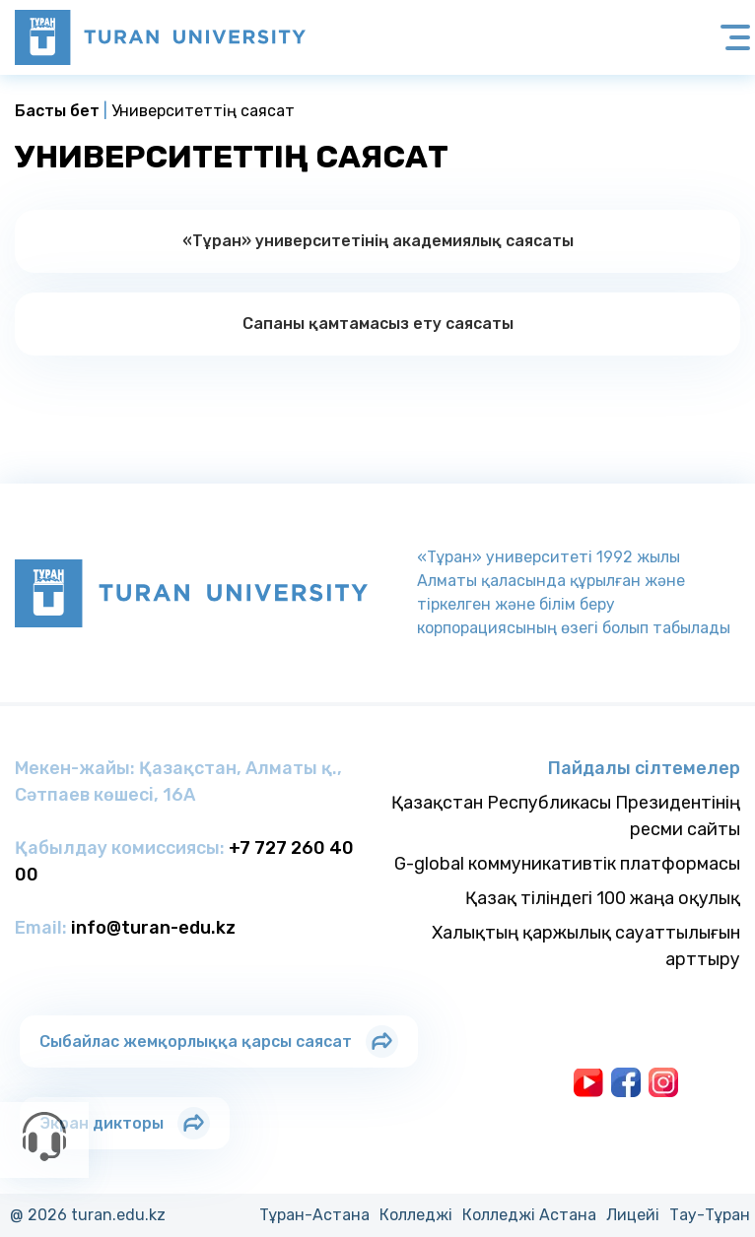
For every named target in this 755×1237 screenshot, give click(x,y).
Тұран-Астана (314, 1214)
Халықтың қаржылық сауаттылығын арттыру (586, 946)
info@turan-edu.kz (153, 928)
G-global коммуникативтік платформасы (567, 864)
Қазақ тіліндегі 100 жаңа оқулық (602, 898)
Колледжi (415, 1214)
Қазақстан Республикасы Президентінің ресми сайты (565, 816)
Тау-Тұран (709, 1214)
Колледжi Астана (529, 1214)
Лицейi (632, 1214)
